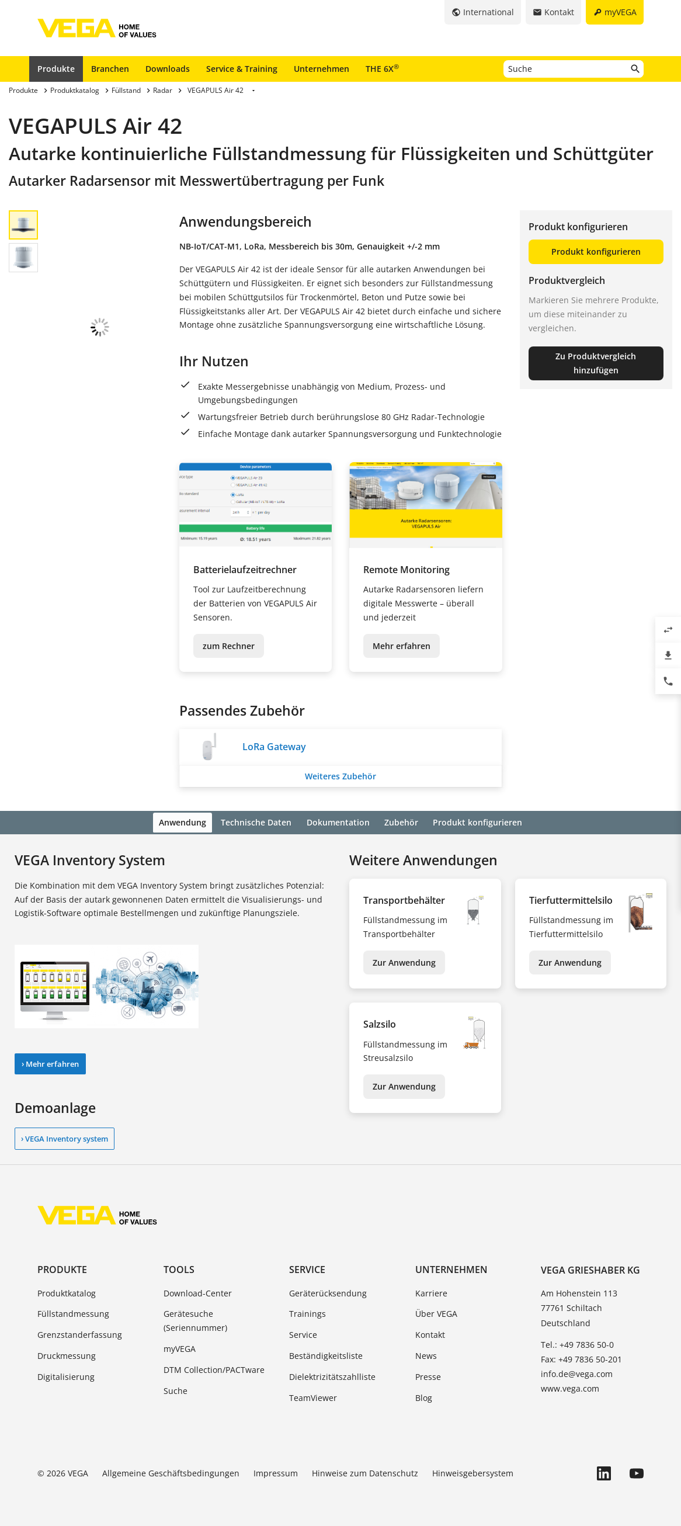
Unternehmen (321, 68)
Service (307, 1268)
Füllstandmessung (73, 1312)
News (426, 1353)
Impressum (275, 1472)
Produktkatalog (66, 1291)
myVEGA (180, 1346)
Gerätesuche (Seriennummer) (195, 1319)
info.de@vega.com (577, 1372)
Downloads (167, 68)
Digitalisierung (66, 1375)
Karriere (431, 1291)
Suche (175, 1389)
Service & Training (241, 68)
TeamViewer (313, 1396)
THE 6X (382, 68)
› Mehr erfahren (50, 1062)
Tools (179, 1268)
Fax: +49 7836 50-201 (581, 1357)
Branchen (110, 68)
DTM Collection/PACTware (214, 1368)
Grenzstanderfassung (79, 1332)
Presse (428, 1375)
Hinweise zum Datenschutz (365, 1472)
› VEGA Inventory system (64, 1137)
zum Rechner (229, 645)
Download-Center (198, 1291)
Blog (423, 1396)
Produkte (56, 68)
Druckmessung (66, 1353)
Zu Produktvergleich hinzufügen (595, 363)
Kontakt (430, 1332)
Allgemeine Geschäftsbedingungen (170, 1472)
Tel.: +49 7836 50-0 (577, 1342)
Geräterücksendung (328, 1291)
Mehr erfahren (401, 645)
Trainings (307, 1312)
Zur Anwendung (404, 960)
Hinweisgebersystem (472, 1472)
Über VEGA (436, 1312)
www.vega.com (570, 1387)
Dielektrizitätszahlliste (332, 1375)
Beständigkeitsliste (326, 1353)
